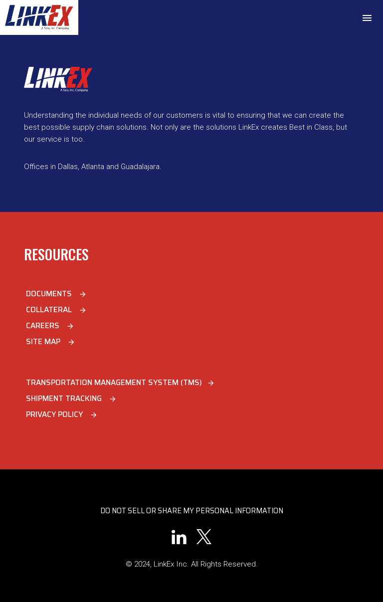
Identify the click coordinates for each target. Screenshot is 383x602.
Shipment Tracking (71, 398)
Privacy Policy (62, 414)
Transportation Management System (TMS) (120, 383)
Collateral (56, 310)
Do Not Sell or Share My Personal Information (191, 510)
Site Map (50, 342)
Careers (50, 326)
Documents (56, 294)
